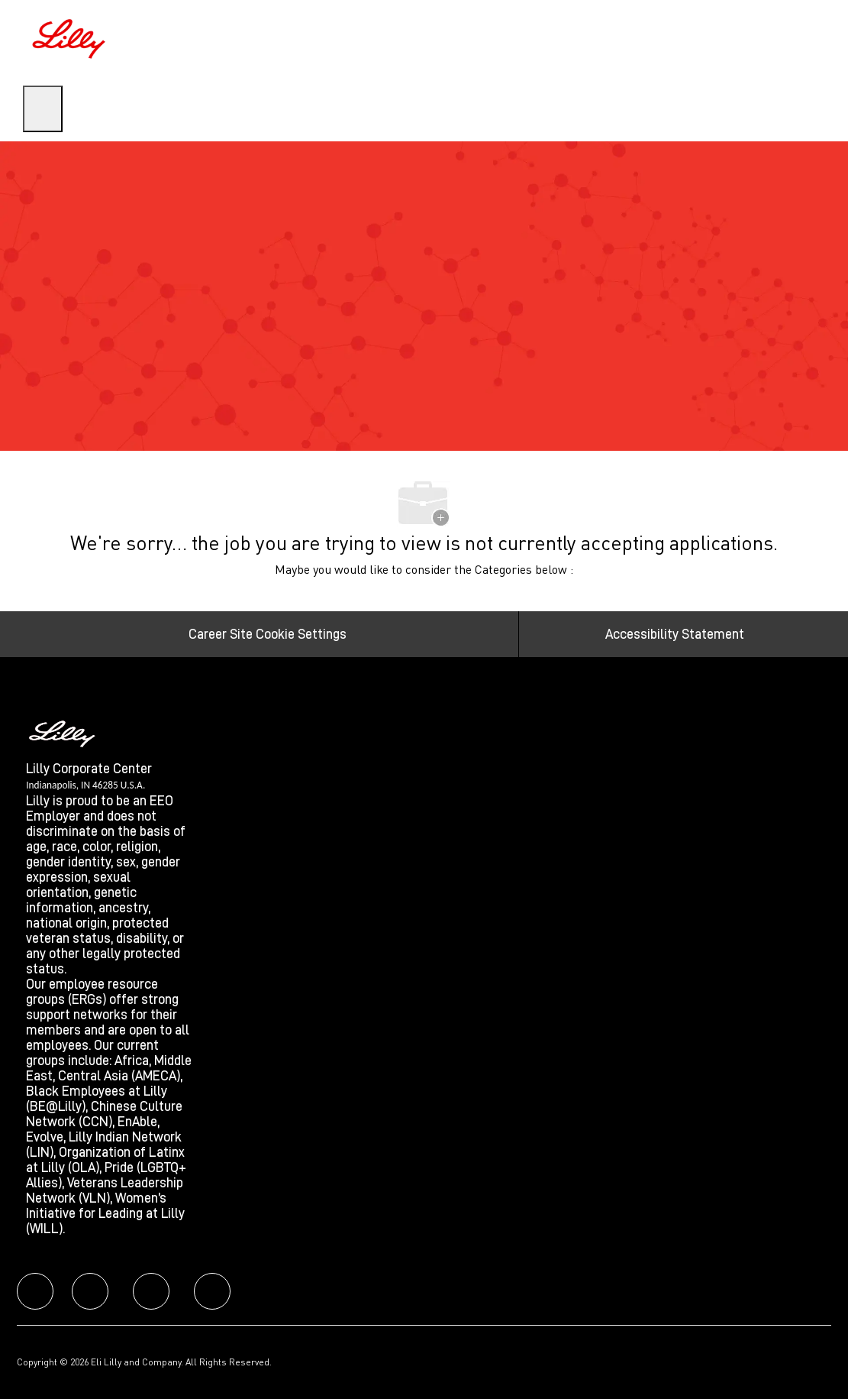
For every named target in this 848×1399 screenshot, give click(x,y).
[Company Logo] (71, 36)
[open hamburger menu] (43, 109)
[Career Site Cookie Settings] (267, 634)
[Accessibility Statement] (674, 634)
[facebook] (35, 1291)
